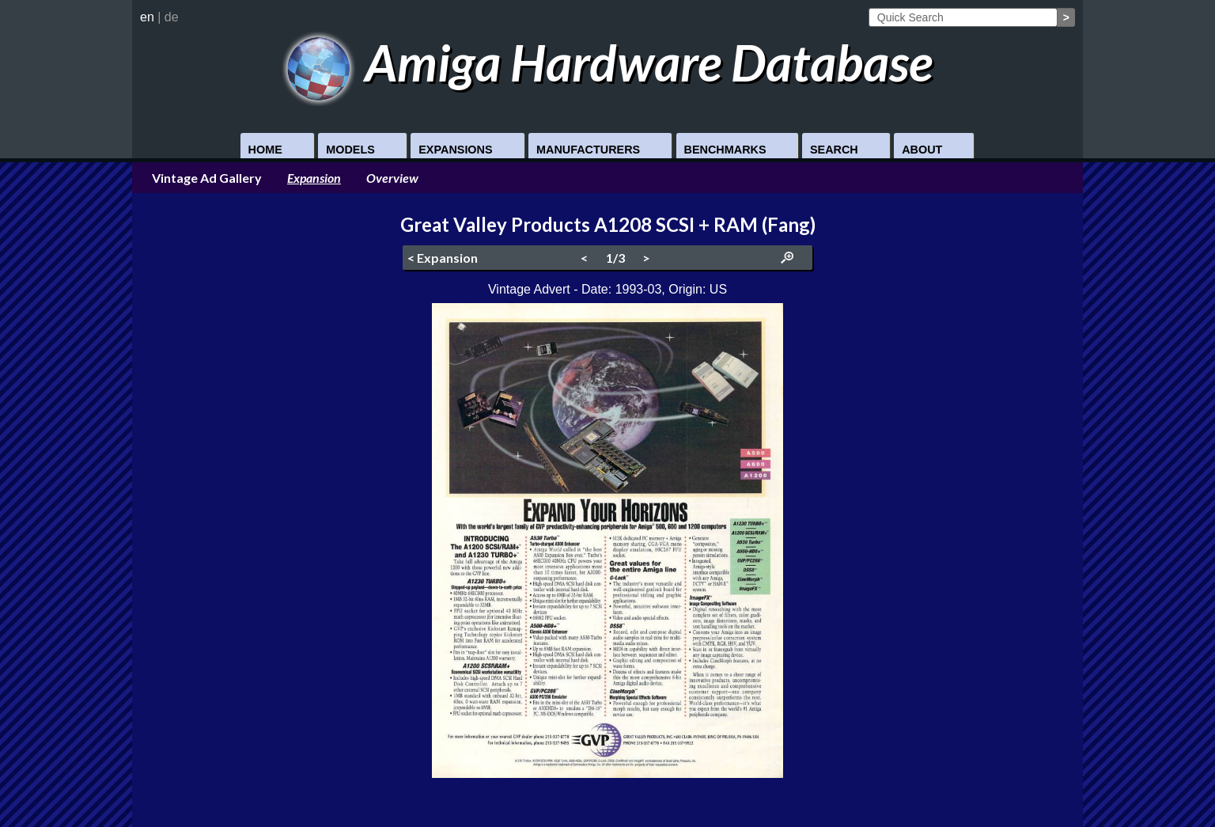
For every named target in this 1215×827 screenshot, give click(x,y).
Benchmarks (725, 149)
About (922, 149)
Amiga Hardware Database (607, 62)
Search (834, 149)
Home (265, 149)
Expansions (455, 149)
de (172, 17)
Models (350, 149)
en (147, 17)
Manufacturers (588, 149)
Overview (392, 177)
